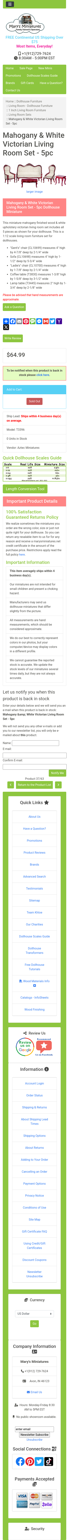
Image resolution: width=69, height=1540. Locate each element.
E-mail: (7, 749)
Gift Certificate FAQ (34, 1231)
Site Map (34, 1219)
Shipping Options (34, 1136)
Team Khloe (34, 912)
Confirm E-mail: (13, 760)
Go (34, 1323)
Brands (10, 83)
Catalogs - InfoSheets (34, 997)
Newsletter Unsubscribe (34, 1274)
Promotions (13, 75)
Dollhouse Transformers (34, 951)
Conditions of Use (34, 1207)
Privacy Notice (34, 1195)
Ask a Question (14, 307)
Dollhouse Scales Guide (42, 75)
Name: (7, 743)
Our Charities (34, 924)
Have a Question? (51, 83)
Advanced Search (34, 876)
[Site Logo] (34, 23)
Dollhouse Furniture (29, 101)
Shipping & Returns (34, 1107)
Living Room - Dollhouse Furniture (31, 106)
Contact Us (13, 90)
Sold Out (34, 401)
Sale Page (26, 68)
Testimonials (34, 888)
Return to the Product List (34, 785)
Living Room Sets (20, 114)
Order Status (34, 1095)
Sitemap (34, 900)
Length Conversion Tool (25, 489)
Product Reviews (34, 852)
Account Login (34, 1083)
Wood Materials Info (35, 983)
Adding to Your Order (34, 1159)
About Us (34, 816)
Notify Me (57, 773)
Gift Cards (27, 83)
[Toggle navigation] (10, 4)
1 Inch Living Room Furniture (27, 110)
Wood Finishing (34, 1009)
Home (10, 68)
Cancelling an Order (34, 1171)
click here (42, 375)
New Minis (45, 68)
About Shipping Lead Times (34, 1122)
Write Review (12, 338)
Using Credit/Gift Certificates (34, 1246)
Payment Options (34, 1183)
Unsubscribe (34, 1439)
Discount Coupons (34, 1260)
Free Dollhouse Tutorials (34, 967)
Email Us (34, 1392)
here (22, 554)
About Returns (34, 1147)
